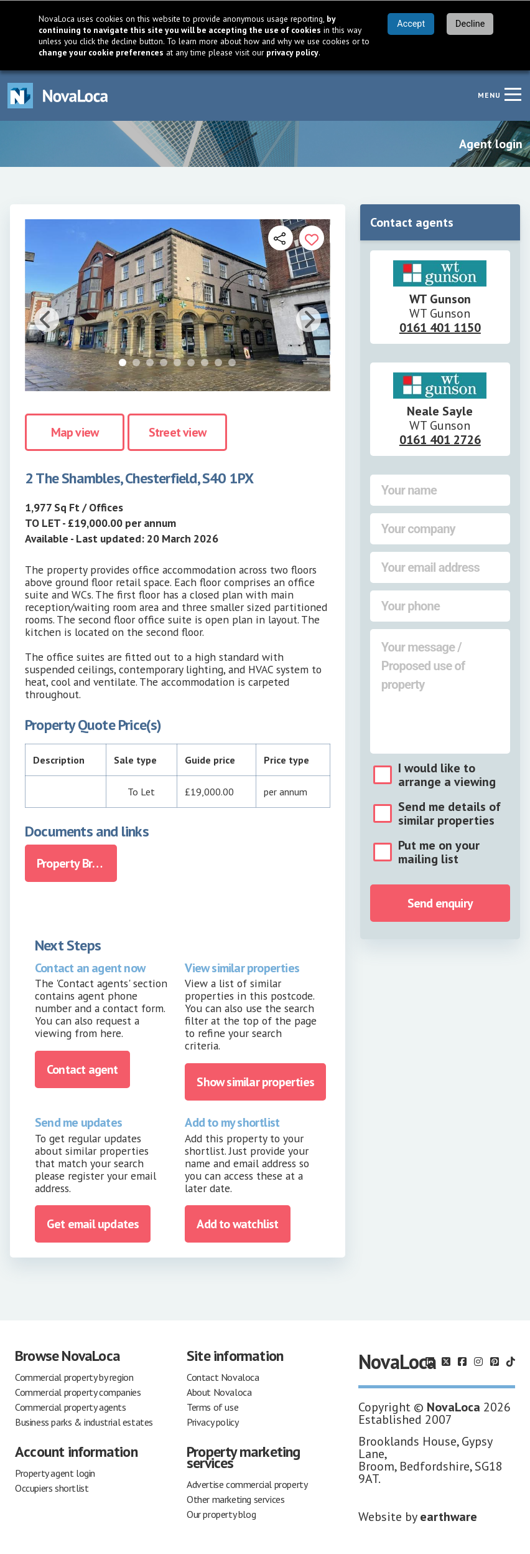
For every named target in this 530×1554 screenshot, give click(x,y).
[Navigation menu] (512, 94)
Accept (411, 24)
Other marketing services (235, 1499)
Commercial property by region (74, 1377)
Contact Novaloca (223, 1377)
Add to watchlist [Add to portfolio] (237, 1224)
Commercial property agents (70, 1407)
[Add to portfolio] (311, 237)
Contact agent (82, 1069)
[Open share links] (280, 237)
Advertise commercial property (247, 1484)
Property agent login (55, 1473)
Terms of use (212, 1407)
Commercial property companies (78, 1392)
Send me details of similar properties (449, 813)
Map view (75, 432)
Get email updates (93, 1224)
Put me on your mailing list (439, 852)
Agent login (491, 144)
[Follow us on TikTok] (510, 1361)
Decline (470, 24)
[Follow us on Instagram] (478, 1361)
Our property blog (221, 1514)
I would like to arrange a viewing (447, 775)
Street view (177, 432)
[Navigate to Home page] (57, 95)
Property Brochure (77, 863)
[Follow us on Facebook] (462, 1361)
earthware (448, 1517)
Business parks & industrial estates (84, 1422)
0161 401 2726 (440, 440)
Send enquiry (440, 903)
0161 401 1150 (440, 328)
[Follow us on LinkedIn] (429, 1361)
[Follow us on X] (446, 1361)
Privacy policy (212, 1422)
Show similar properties (255, 1082)
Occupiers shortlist (51, 1488)
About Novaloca (219, 1392)
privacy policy (292, 52)
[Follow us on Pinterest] (494, 1361)
